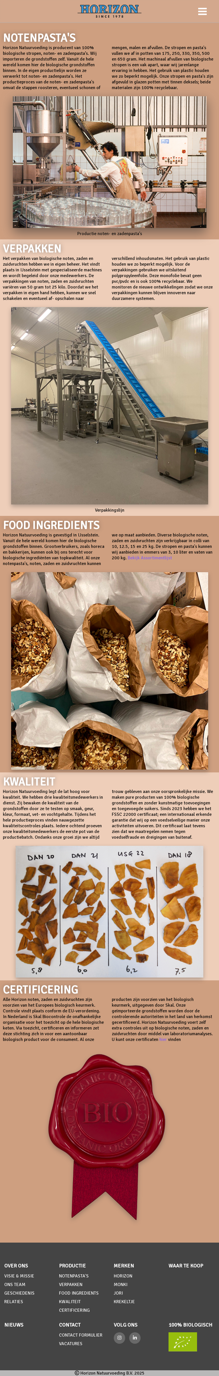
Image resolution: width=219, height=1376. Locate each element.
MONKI (120, 1284)
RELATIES (13, 1302)
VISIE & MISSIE (19, 1276)
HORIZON (123, 1276)
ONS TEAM (14, 1284)
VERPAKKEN (70, 1284)
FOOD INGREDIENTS (79, 1293)
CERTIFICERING (74, 1310)
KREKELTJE (124, 1302)
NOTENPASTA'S (74, 1276)
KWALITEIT (70, 1302)
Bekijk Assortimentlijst (150, 558)
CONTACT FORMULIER (80, 1335)
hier (163, 1039)
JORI (118, 1293)
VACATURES (70, 1344)
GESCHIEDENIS (19, 1293)
